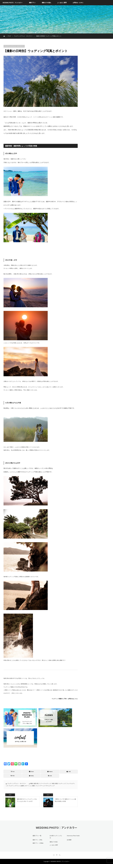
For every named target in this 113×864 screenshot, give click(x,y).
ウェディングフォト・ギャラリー (14, 46)
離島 (31, 783)
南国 (56, 783)
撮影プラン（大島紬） (38, 845)
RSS (59, 854)
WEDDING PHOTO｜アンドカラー (13, 3)
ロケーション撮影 (30, 785)
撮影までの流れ (46, 2)
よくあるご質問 (62, 2)
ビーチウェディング (49, 785)
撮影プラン (32, 2)
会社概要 (68, 842)
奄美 (53, 783)
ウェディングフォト (14, 785)
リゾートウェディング (45, 783)
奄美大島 (36, 783)
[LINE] (69, 771)
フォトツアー (39, 785)
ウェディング (62, 783)
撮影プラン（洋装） (37, 842)
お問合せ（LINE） (78, 2)
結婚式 (22, 785)
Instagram (53, 854)
